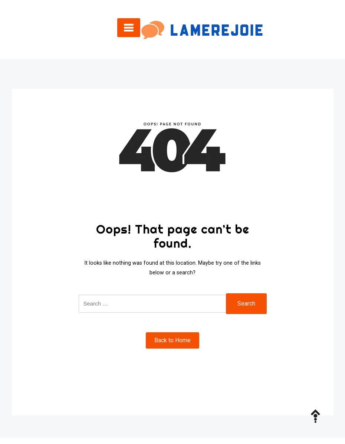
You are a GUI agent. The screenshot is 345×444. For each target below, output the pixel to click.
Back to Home (172, 340)
